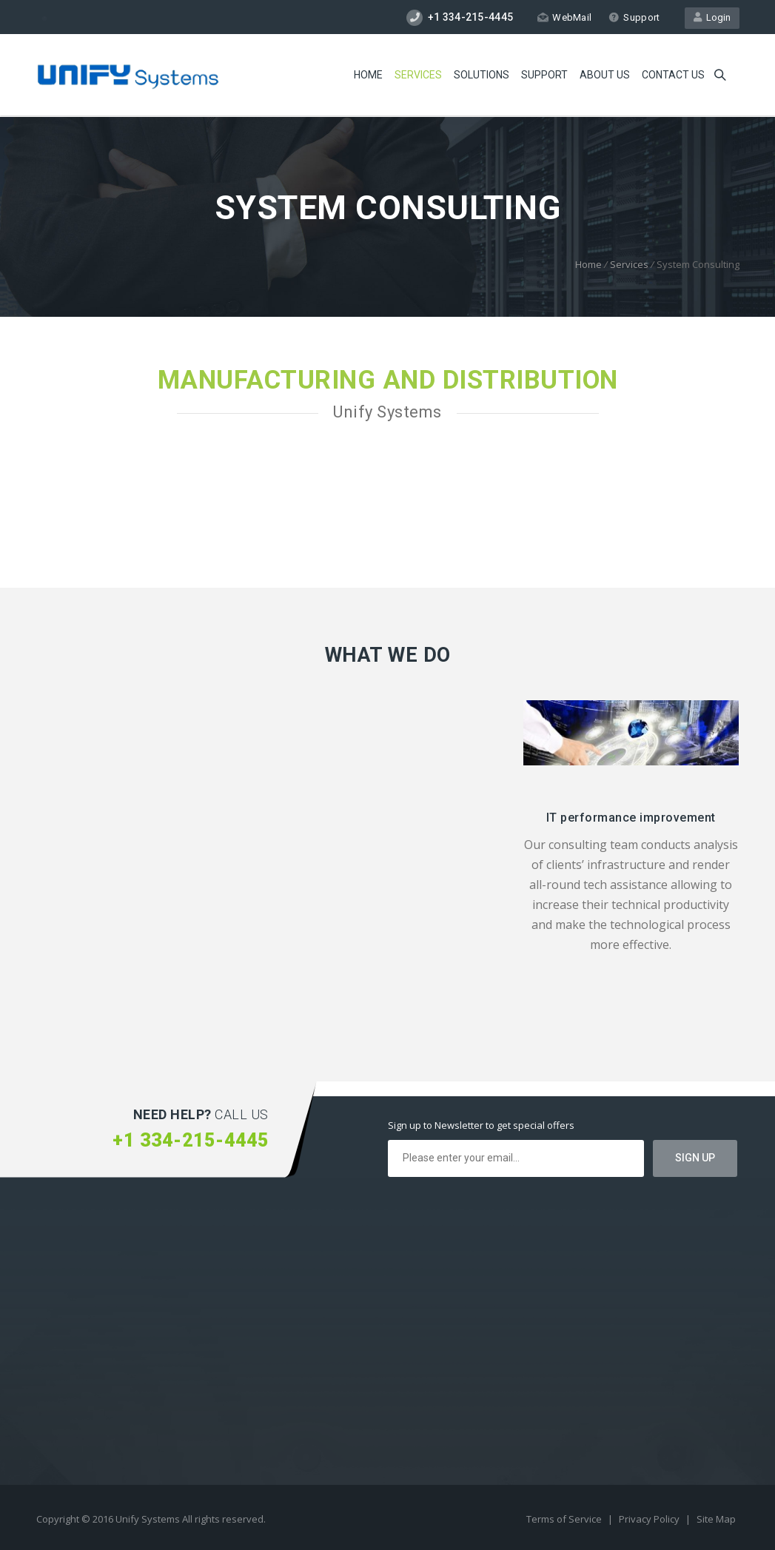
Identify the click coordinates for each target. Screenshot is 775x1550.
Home (368, 75)
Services (418, 75)
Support (634, 17)
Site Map (716, 1519)
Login (712, 17)
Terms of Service (565, 1519)
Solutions (481, 75)
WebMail (564, 17)
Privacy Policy (650, 1519)
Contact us (673, 75)
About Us (605, 75)
